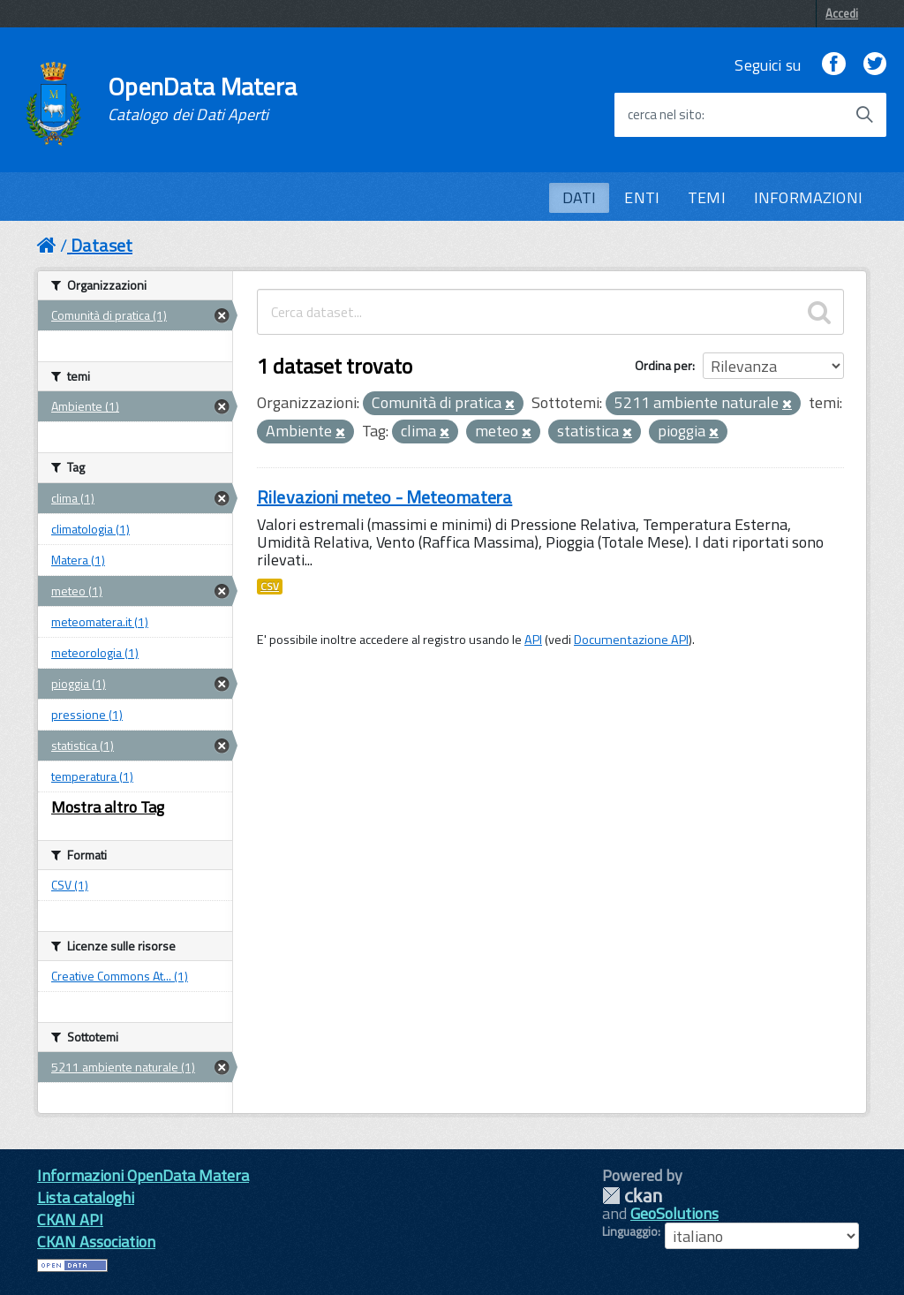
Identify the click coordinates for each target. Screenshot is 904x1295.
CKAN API (70, 1219)
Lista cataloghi (85, 1197)
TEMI (707, 197)
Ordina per (663, 365)
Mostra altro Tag (107, 807)
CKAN (632, 1195)
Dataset (101, 245)
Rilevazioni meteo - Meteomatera (384, 497)
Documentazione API (631, 639)
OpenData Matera (202, 99)
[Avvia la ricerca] (864, 115)
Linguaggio (630, 1231)
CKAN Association (96, 1241)
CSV (269, 586)
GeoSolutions (674, 1213)
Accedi (841, 13)
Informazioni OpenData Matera (143, 1175)
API (533, 639)
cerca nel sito (665, 115)
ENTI (641, 197)
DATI (579, 197)
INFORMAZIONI (808, 197)
